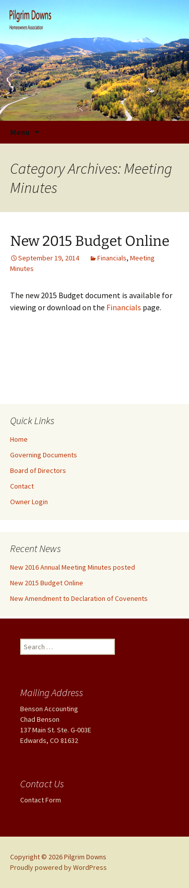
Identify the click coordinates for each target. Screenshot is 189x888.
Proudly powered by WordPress (58, 867)
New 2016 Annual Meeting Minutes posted (72, 567)
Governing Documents (43, 454)
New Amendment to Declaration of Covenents (79, 598)
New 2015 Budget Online (89, 241)
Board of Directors (38, 470)
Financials (112, 257)
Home (19, 439)
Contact (22, 486)
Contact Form (40, 799)
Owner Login (29, 501)
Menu (20, 132)
